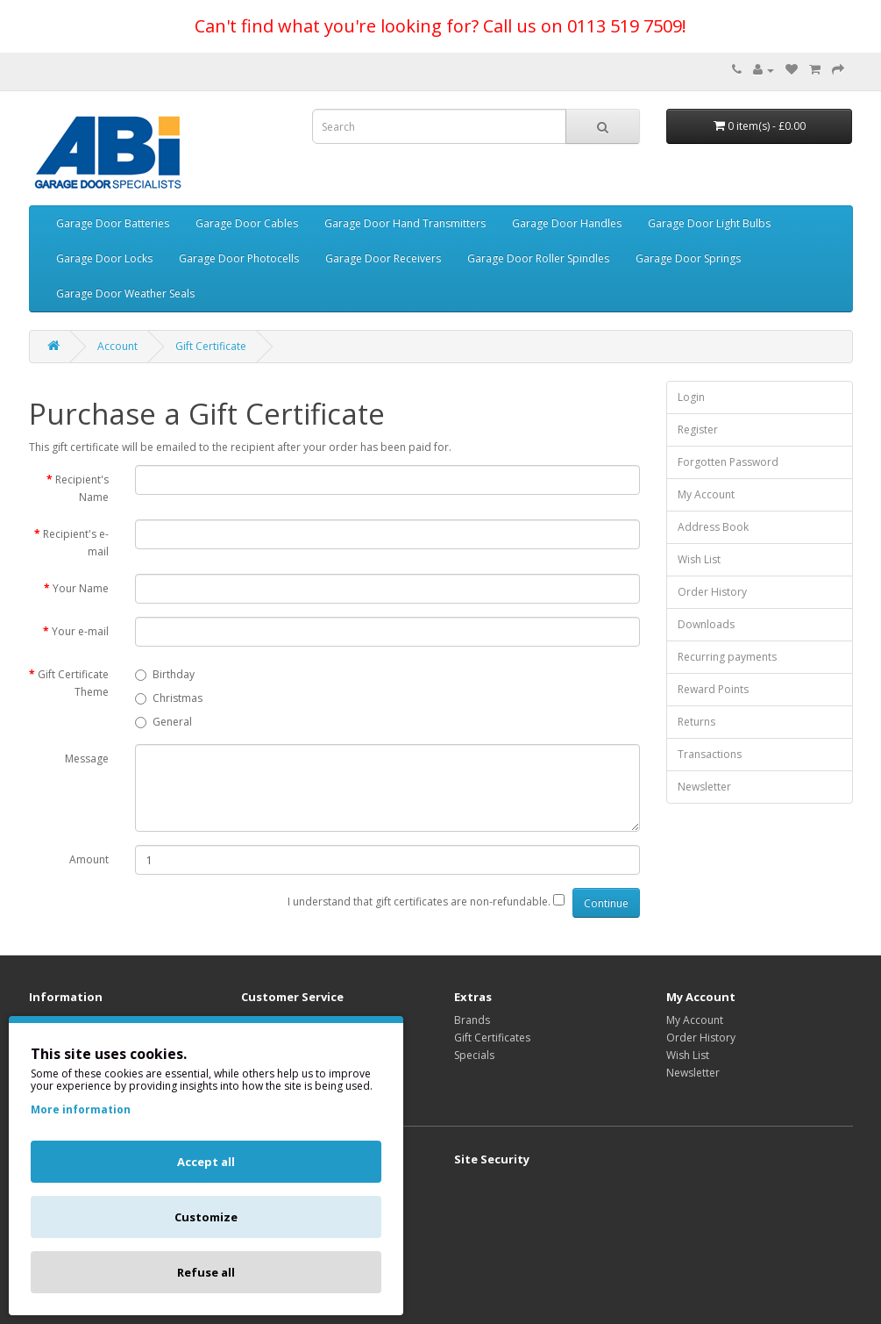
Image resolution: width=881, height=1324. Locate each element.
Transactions (710, 754)
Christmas (168, 698)
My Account (706, 494)
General (163, 721)
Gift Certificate (210, 346)
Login (691, 397)
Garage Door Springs (688, 258)
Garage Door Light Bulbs (709, 223)
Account (117, 346)
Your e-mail (80, 631)
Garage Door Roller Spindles (538, 258)
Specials (474, 1055)
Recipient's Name (82, 488)
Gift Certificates (492, 1037)
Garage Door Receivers (383, 258)
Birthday (165, 674)
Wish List (699, 559)
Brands (472, 1020)
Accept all (206, 1162)
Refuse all (206, 1272)
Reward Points (713, 689)
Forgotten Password (728, 461)
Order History (712, 591)
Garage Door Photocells (239, 258)
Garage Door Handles (567, 223)
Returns (696, 721)
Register (698, 429)
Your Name (81, 588)
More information (81, 1109)
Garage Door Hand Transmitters (405, 223)
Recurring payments (727, 656)
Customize (206, 1217)
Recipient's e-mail (76, 542)
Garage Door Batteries (112, 223)
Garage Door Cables (246, 223)
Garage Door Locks (104, 258)
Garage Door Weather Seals (125, 293)
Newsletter (704, 786)
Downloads (706, 624)
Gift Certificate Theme (73, 683)
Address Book (713, 526)
